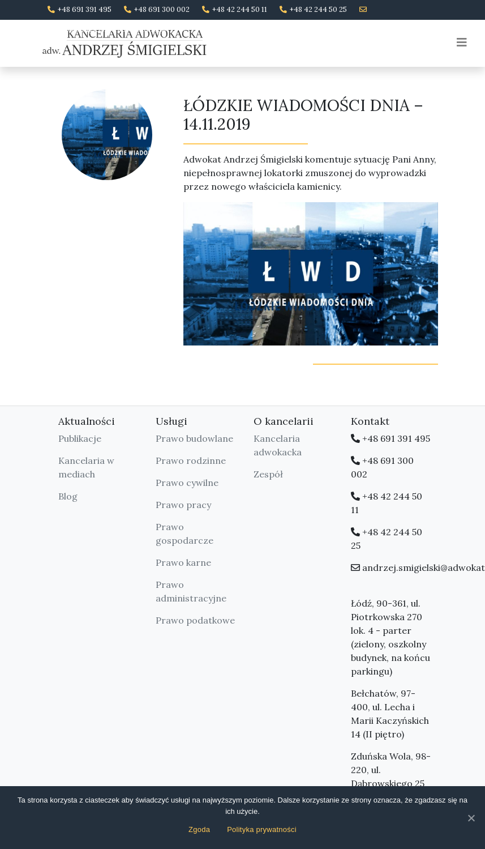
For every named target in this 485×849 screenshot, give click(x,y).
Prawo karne (183, 562)
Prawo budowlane (194, 438)
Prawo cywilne (187, 482)
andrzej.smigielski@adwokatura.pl (107, 29)
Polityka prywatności (262, 829)
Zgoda (199, 829)
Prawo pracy (183, 504)
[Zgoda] (471, 818)
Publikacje (79, 438)
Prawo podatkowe (195, 620)
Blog (68, 496)
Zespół (268, 474)
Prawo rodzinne (191, 460)
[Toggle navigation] (462, 42)
